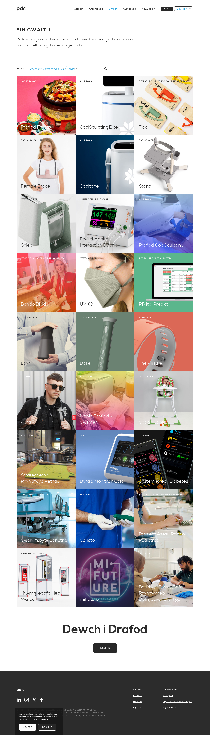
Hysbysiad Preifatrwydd (177, 701)
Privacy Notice (42, 719)
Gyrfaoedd (139, 707)
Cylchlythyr (170, 707)
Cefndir (137, 695)
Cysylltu (105, 648)
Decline (47, 727)
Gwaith (137, 701)
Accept (27, 727)
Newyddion (170, 690)
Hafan (137, 690)
